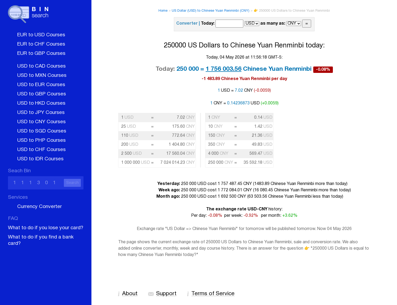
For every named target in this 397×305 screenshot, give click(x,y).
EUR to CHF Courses (41, 44)
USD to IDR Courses (40, 159)
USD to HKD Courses (41, 103)
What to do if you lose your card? (45, 228)
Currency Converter (39, 206)
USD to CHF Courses (41, 149)
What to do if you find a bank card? (41, 240)
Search (72, 183)
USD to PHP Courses (41, 140)
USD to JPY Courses (41, 112)
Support (166, 293)
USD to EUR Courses (41, 84)
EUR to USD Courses (41, 35)
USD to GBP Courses (41, 94)
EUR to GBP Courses (41, 53)
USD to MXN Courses (42, 75)
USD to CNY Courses (41, 122)
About (130, 293)
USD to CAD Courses (41, 66)
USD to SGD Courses (41, 131)
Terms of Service (213, 293)
